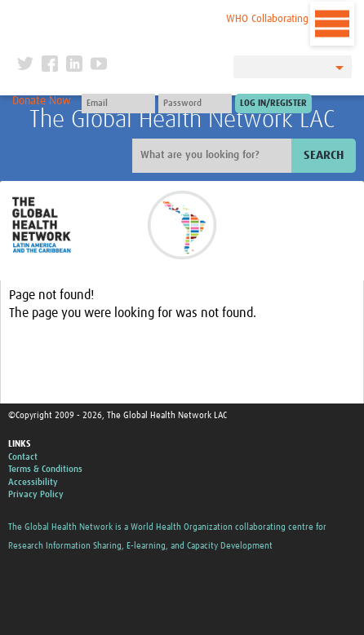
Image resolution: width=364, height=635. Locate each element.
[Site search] (213, 156)
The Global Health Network (119, 16)
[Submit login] (273, 103)
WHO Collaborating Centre (283, 19)
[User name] (118, 103)
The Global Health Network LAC (182, 120)
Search (324, 155)
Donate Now (41, 101)
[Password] (195, 103)
